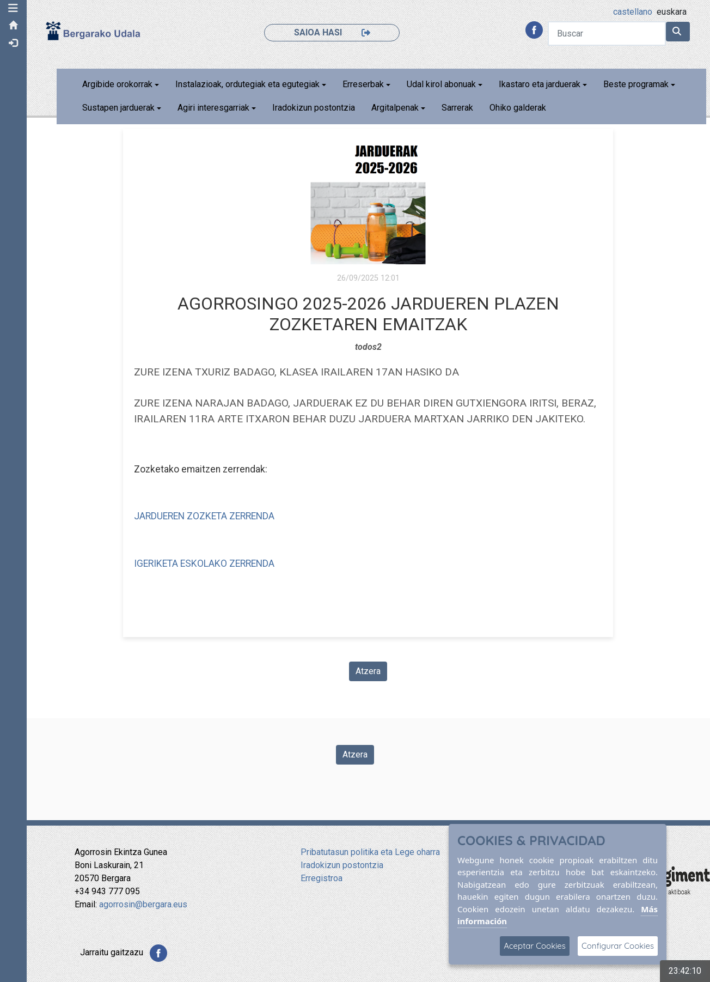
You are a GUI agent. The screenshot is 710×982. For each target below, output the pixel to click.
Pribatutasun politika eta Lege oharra (370, 852)
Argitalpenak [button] (395, 107)
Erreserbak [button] (363, 84)
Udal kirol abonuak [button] (441, 84)
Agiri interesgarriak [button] (214, 107)
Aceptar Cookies (535, 946)
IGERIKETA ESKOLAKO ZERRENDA (204, 563)
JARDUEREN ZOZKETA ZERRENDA (204, 516)
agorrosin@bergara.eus (143, 904)
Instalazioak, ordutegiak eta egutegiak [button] (248, 84)
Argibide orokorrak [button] (118, 84)
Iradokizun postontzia (314, 107)
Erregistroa (321, 878)
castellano (632, 12)
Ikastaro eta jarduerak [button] (540, 84)
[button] (14, 8)
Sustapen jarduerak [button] (119, 107)
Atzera (368, 671)
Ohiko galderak (518, 107)
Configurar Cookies (618, 946)
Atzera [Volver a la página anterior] (355, 754)
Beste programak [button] (636, 84)
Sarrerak (458, 107)
